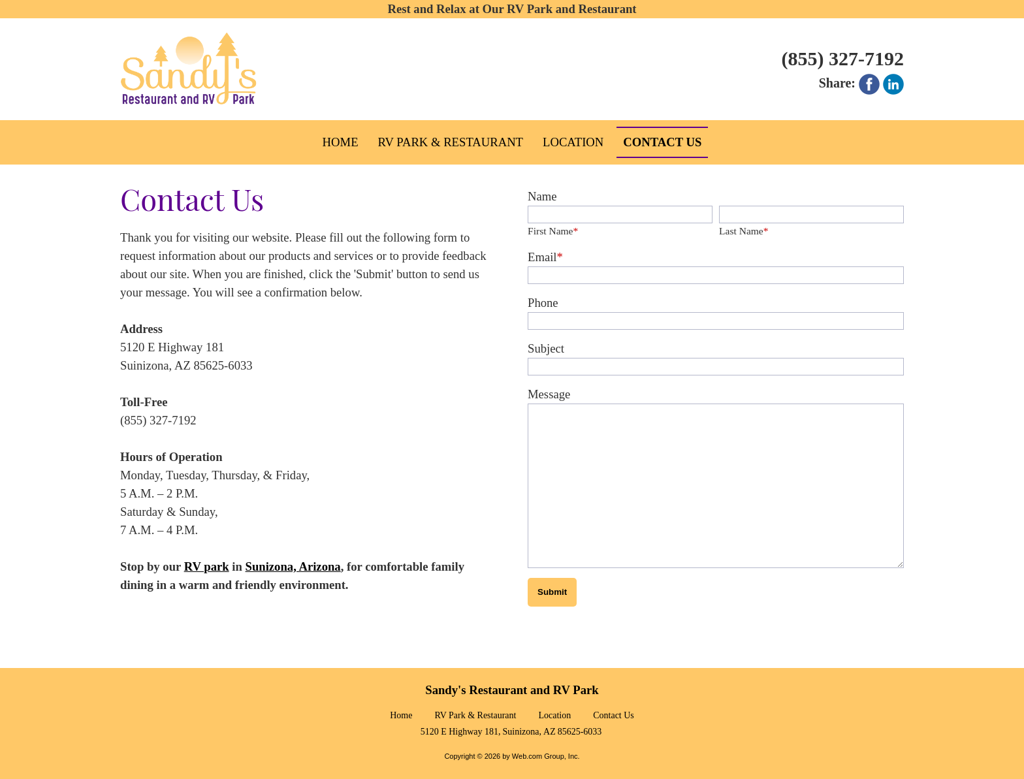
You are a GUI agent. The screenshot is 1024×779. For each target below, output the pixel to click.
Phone (543, 303)
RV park (206, 566)
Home (401, 720)
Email (545, 257)
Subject (546, 348)
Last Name (744, 230)
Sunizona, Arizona (293, 566)
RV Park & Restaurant (475, 720)
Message (549, 394)
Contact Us (613, 720)
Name (542, 196)
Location (554, 720)
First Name (553, 230)
